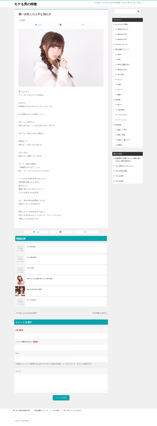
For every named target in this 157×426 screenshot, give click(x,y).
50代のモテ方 (122, 34)
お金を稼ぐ (121, 110)
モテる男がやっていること (124, 166)
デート (120, 89)
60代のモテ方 (122, 39)
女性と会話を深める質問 (34, 289)
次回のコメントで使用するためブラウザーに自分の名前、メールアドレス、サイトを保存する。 (54, 364)
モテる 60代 (119, 176)
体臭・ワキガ (122, 130)
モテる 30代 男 (31, 300)
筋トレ (120, 105)
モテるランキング (121, 44)
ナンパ (120, 79)
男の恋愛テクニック (122, 49)
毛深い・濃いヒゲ (124, 140)
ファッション (122, 120)
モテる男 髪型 (31, 246)
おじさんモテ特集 (121, 24)
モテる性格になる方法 (99, 313)
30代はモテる (122, 69)
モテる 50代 (30, 268)
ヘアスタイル (122, 115)
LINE (119, 84)
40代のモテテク (123, 29)
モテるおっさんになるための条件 (26, 313)
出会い (120, 54)
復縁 (119, 95)
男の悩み (118, 125)
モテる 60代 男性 (121, 171)
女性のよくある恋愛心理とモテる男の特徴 (39, 278)
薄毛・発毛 (121, 135)
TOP (23, 410)
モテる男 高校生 (32, 257)
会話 (119, 59)
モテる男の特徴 (26, 3)
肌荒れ (120, 145)
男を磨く (118, 100)
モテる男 (22, 20)
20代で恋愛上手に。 (124, 64)
